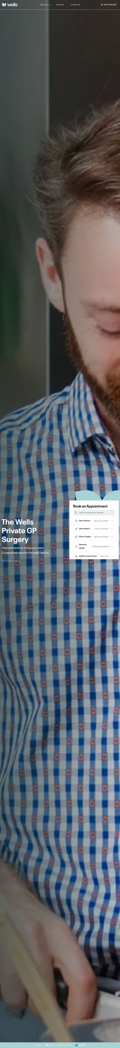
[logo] (9, 5)
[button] (44, 4)
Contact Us (75, 5)
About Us (60, 5)
